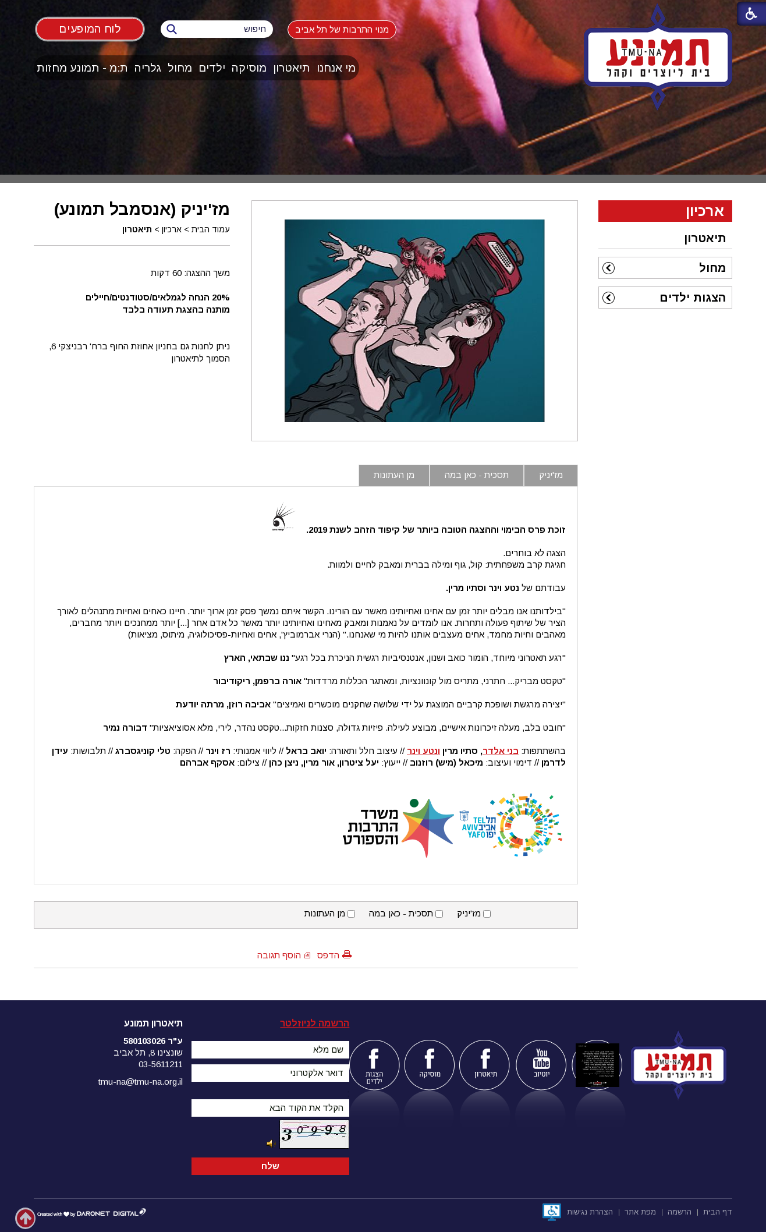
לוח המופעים (90, 29)
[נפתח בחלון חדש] (551, 1212)
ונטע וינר (423, 751)
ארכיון (172, 229)
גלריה (147, 68)
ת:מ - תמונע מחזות (82, 68)
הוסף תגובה (279, 955)
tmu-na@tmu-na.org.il (140, 1081)
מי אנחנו (336, 68)
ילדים (211, 68)
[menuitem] (336, 67)
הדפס (328, 955)
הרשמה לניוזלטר (314, 1023)
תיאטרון (291, 68)
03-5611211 (161, 1064)
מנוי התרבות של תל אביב (342, 29)
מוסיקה (249, 68)
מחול (180, 68)
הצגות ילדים (692, 297)
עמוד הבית (211, 229)
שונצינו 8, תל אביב (148, 1052)
